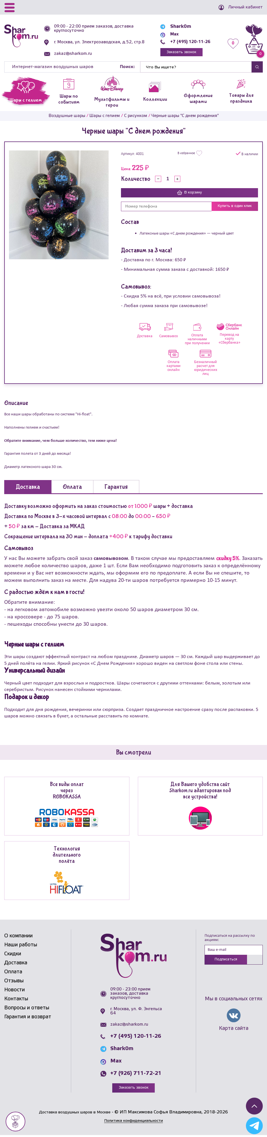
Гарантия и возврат (27, 1018)
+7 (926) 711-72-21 (135, 1075)
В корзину (190, 194)
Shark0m (175, 26)
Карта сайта (233, 1031)
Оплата (13, 973)
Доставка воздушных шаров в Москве (74, 1114)
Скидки (12, 955)
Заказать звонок (178, 53)
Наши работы (20, 946)
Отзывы (14, 982)
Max (169, 34)
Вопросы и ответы (26, 1009)
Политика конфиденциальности (134, 1122)
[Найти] (196, 68)
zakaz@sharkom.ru (75, 54)
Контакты (16, 1000)
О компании (18, 937)
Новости (14, 991)
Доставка (15, 964)
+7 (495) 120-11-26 (187, 42)
